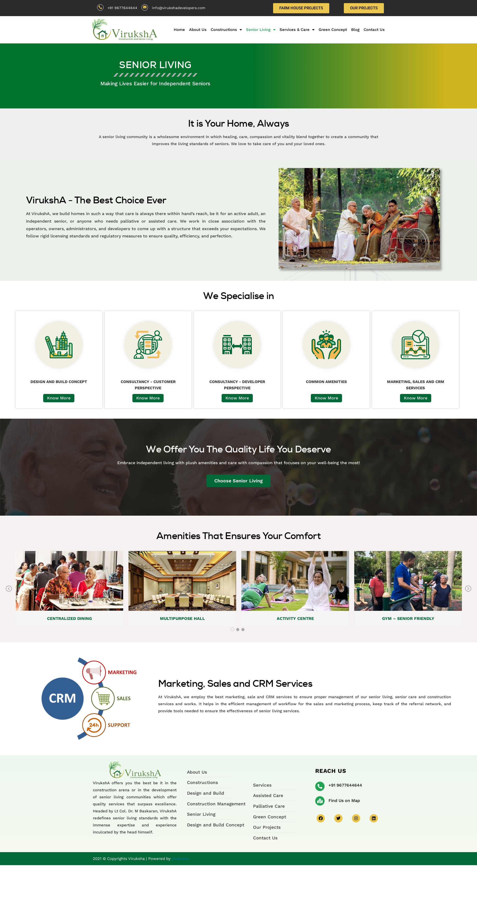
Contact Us (374, 29)
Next (468, 588)
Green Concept (333, 29)
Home (179, 29)
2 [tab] (237, 629)
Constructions (226, 30)
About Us (198, 29)
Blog (355, 29)
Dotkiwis (180, 858)
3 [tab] (242, 629)
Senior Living (260, 30)
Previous (8, 588)
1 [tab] (232, 629)
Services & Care (297, 30)
